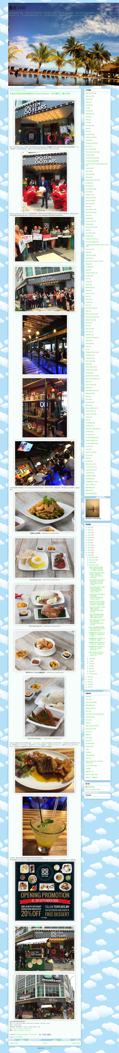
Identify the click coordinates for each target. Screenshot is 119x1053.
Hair (87, 230)
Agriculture (89, 96)
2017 (89, 550)
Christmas (88, 155)
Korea (87, 270)
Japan (87, 264)
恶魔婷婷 (88, 734)
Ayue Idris (88, 711)
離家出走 (88, 490)
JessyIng (88, 696)
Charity (88, 140)
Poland (88, 364)
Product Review (90, 370)
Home (45, 1043)
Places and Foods (91, 728)
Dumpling (88, 183)
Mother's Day (89, 320)
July (90, 661)
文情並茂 (88, 752)
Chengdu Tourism (91, 143)
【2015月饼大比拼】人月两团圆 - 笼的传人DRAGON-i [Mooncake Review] (97, 609)
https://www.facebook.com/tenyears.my (22, 1028)
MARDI (88, 290)
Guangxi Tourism (90, 227)
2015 (89, 555)
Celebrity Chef (90, 137)
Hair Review (89, 233)
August (91, 658)
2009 (89, 682)
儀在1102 (17, 7)
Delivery (88, 177)
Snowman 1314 (90, 717)
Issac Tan (88, 758)
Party (87, 346)
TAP (87, 420)
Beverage (88, 125)
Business (88, 134)
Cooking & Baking (91, 161)
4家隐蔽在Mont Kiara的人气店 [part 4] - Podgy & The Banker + (97, 634)
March (91, 671)
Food (87, 206)
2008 (89, 684)
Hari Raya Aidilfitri (91, 242)
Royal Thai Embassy (91, 378)
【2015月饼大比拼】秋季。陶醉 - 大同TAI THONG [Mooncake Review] (97, 616)
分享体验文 (89, 476)
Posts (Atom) (48, 1048)
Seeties (88, 387)
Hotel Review (89, 255)
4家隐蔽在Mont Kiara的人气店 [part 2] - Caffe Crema (97, 643)
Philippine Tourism (91, 352)
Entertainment (90, 189)
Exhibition (88, 194)
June (90, 663)
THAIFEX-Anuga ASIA (92, 428)
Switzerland (89, 402)
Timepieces (89, 434)
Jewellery (88, 267)
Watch (87, 458)
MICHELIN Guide (91, 308)
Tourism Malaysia (91, 437)
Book (87, 128)
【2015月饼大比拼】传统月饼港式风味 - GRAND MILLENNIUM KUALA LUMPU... (97, 582)
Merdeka (88, 302)
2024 (89, 532)
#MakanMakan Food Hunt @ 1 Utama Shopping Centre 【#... (96, 653)
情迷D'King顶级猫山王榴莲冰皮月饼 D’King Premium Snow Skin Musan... (97, 628)
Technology (89, 423)
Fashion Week (90, 197)
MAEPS (88, 284)
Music (87, 325)
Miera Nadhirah (90, 755)
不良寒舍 (88, 768)
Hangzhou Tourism (91, 239)
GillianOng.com (90, 705)
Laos (87, 278)
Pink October (89, 361)
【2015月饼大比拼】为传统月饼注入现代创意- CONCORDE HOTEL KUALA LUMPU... (97, 589)
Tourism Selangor (91, 440)
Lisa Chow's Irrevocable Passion (95, 714)
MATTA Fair (89, 293)
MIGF (87, 311)
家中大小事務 (89, 484)
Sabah (87, 381)
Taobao (88, 417)
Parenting (88, 343)
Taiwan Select (90, 411)
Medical (88, 299)
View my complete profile (93, 789)
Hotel (87, 252)
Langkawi (88, 276)
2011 (89, 679)
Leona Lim (89, 731)
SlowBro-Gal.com (91, 708)
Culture (88, 171)
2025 (89, 530)
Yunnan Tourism (90, 467)
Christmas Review (91, 158)
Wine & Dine (89, 464)
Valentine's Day (90, 452)
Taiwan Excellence (91, 408)
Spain (87, 396)
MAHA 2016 (89, 287)
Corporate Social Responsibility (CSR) (97, 164)
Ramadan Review (91, 376)
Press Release (90, 367)
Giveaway (88, 224)
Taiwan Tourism (90, 414)
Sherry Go (89, 720)
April (90, 668)
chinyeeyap (90, 787)
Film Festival (89, 203)
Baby (87, 119)
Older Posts (76, 1043)
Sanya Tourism (90, 384)
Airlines (88, 99)
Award (87, 116)
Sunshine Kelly (90, 743)
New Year (88, 328)
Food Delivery (90, 209)
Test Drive (88, 425)
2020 (89, 542)
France (88, 215)
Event (15, 1037)
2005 (89, 687)
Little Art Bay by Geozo (92, 726)
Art (86, 108)
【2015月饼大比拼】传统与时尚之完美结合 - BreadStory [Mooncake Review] (97, 622)
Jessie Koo (89, 740)
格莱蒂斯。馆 (89, 771)
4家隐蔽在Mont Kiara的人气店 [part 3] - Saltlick (97, 639)
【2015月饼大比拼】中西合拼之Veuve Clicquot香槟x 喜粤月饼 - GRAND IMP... (97, 603)
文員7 (87, 749)
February (92, 673)
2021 (89, 540)
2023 (89, 535)
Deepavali (88, 174)
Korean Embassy (90, 273)
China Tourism (90, 149)
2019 (89, 545)
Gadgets (88, 218)
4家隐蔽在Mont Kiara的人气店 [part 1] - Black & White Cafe (97, 648)
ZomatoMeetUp (90, 470)
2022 (89, 537)
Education (88, 186)
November (92, 560)
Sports (87, 399)
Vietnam (88, 455)
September (92, 565)
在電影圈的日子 (90, 481)
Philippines (89, 355)
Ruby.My (88, 723)
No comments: (33, 1034)
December (92, 557)
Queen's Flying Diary (92, 774)
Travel (87, 446)
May (90, 666)
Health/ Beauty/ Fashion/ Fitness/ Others (97, 245)
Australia (88, 111)
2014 (89, 677)
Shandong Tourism (91, 390)
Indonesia (88, 258)
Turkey (87, 449)
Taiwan (88, 405)
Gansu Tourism (90, 221)
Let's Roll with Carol (91, 765)
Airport (87, 102)
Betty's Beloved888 (91, 702)
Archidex (88, 105)
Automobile (89, 114)
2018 (89, 547)
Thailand (88, 431)
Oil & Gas (88, 331)
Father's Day (89, 200)
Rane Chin (89, 699)
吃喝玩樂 (20, 1037)
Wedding (88, 461)
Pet (87, 349)
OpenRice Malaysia (91, 337)
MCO (87, 296)
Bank (87, 122)
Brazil (87, 131)
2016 (89, 552)
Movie (87, 323)
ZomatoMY (89, 473)
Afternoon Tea (90, 93)
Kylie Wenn (89, 737)
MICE (87, 305)
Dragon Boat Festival (92, 180)
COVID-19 (89, 168)
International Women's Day (93, 261)
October (91, 562)
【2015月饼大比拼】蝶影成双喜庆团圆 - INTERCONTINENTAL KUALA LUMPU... (97, 597)
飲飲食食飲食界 (90, 493)
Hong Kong (89, 249)
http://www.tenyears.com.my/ (22, 1030)
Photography (89, 358)
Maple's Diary (89, 746)
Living (87, 281)
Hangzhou (89, 236)
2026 (89, 527)
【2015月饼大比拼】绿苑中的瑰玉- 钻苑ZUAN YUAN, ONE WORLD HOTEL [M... (97, 575)
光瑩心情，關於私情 (91, 777)
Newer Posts (14, 1043)
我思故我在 (89, 487)
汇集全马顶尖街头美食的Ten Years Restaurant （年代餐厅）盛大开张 (40, 93)
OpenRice (88, 334)
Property (88, 373)
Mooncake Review (91, 317)
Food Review (89, 212)
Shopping (88, 393)
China (87, 146)
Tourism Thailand (90, 443)
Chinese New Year (91, 152)
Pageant (88, 340)
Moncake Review (90, 314)
